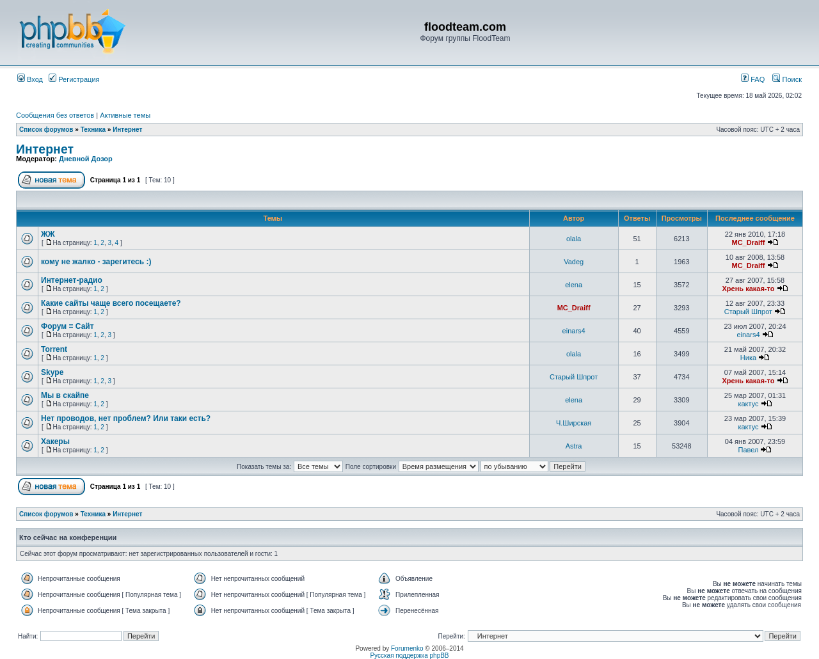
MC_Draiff (748, 242)
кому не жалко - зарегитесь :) (96, 261)
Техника (93, 129)
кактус (748, 404)
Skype (52, 372)
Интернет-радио (71, 280)
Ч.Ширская (573, 423)
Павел (748, 450)
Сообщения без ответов (55, 115)
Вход (30, 79)
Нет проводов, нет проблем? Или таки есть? (126, 418)
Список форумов (46, 129)
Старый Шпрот (748, 311)
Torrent (54, 349)
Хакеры (55, 441)
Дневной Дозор (86, 159)
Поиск (787, 79)
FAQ (753, 79)
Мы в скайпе (65, 395)
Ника (748, 357)
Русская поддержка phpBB (409, 655)
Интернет (127, 129)
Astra (574, 446)
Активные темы (125, 115)
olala (573, 238)
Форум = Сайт (67, 326)
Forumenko (407, 648)
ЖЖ (48, 234)
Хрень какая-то (748, 288)
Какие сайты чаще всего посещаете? (111, 303)
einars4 (573, 331)
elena (573, 285)
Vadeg (574, 262)
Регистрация (74, 79)
